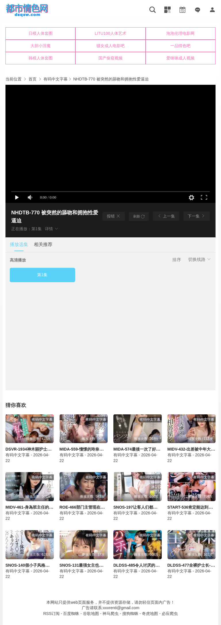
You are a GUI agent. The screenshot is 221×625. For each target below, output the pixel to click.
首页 (32, 79)
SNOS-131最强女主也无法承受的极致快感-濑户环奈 (106, 565)
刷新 (138, 216)
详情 (52, 228)
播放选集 (19, 244)
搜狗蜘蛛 (130, 613)
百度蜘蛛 (71, 613)
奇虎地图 (150, 613)
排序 (176, 259)
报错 (114, 216)
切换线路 (199, 259)
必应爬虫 (170, 613)
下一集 (196, 216)
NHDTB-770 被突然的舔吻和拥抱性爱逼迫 (110, 79)
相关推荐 (43, 244)
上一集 (166, 216)
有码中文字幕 (55, 79)
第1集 (42, 274)
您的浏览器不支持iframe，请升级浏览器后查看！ (110, 46)
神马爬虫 (110, 613)
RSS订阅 (51, 613)
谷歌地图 (91, 613)
